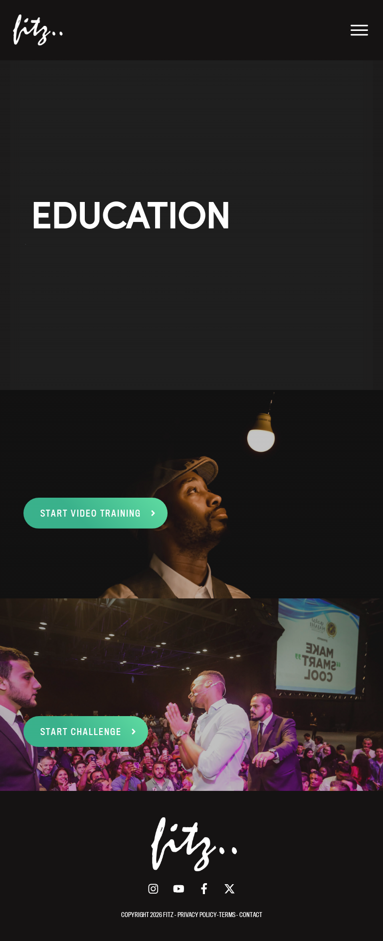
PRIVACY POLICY (197, 915)
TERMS (227, 915)
